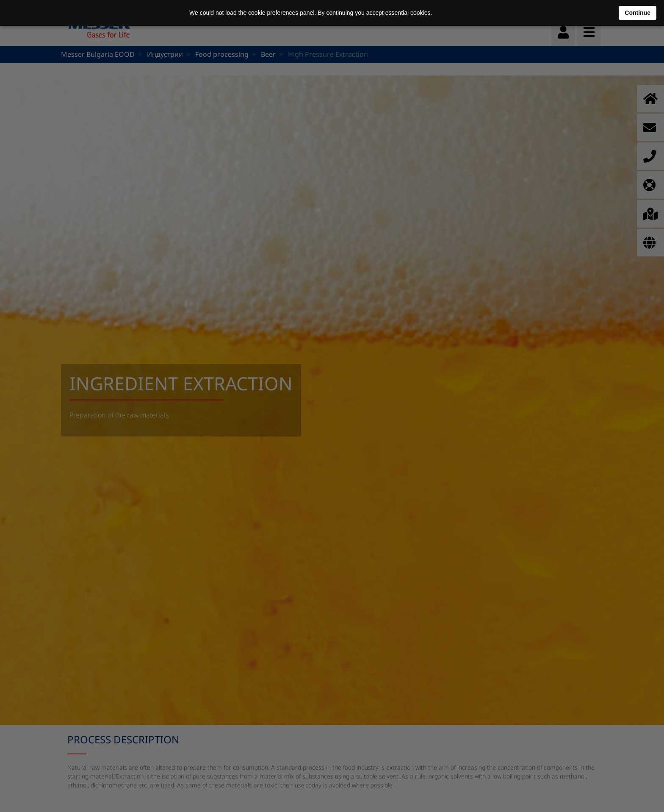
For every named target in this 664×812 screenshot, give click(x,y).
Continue (637, 12)
